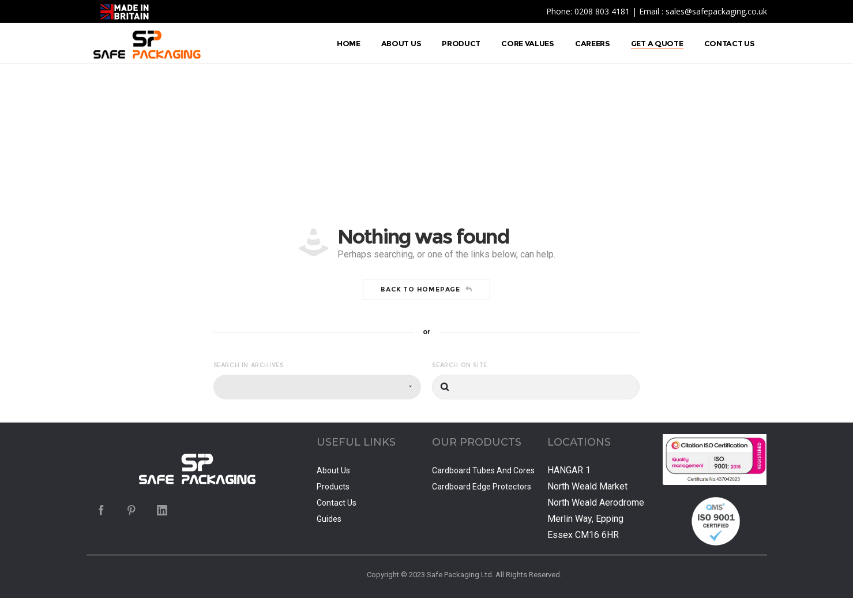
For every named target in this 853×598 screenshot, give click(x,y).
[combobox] (317, 387)
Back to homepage (426, 289)
